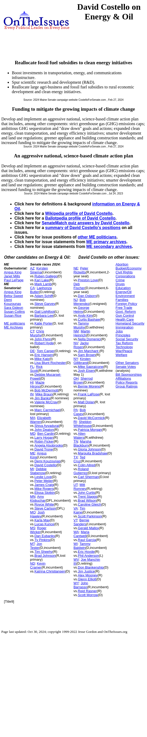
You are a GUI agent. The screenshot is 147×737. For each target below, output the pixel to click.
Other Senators (127, 363)
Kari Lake (41, 280)
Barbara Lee (43, 315)
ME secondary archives (109, 246)
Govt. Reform (126, 312)
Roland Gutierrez (81, 471)
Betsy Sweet (13, 296)
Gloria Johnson (89, 449)
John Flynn (42, 339)
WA (76, 532)
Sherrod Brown (83, 380)
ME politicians (14, 323)
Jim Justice (86, 571)
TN (76, 441)
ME (32, 453)
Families (122, 300)
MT (32, 544)
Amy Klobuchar (38, 498)
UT (76, 485)
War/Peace (124, 351)
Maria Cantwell (81, 534)
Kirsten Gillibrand (82, 361)
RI (75, 422)
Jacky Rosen (81, 345)
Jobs (119, 331)
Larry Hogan (43, 437)
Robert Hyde (44, 343)
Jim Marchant (88, 351)
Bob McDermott (46, 390)
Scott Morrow (88, 595)
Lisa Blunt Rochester (50, 363)
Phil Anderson (88, 556)
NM (76, 331)
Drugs (120, 284)
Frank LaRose (88, 394)
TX (76, 457)
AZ (32, 268)
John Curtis (86, 493)
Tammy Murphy (81, 325)
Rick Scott (36, 369)
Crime (120, 280)
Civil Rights (124, 272)
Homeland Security (130, 323)
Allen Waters (80, 435)
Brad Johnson (44, 556)
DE (32, 351)
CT (32, 331)
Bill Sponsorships (129, 375)
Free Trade (124, 308)
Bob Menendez (82, 302)
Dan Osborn (87, 296)
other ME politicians (97, 237)
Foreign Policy (126, 304)
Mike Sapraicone (90, 367)
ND (32, 563)
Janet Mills (12, 276)
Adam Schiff (43, 296)
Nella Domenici (89, 339)
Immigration (124, 327)
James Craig (44, 485)
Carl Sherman (88, 477)
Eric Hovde (86, 552)
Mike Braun (44, 394)
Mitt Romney (80, 487)
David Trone (43, 449)
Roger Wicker (38, 530)
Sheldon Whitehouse (83, 424)
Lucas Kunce (44, 524)
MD (32, 434)
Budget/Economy (128, 268)
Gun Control (125, 315)
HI (32, 382)
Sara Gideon (13, 308)
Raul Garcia (87, 540)
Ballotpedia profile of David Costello (80, 218)
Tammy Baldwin (82, 546)
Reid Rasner (87, 591)
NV (76, 343)
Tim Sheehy (43, 552)
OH (76, 378)
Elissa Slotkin (44, 493)
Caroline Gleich (89, 504)
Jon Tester (36, 546)
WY (76, 583)
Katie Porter (43, 323)
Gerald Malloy (88, 528)
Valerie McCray (45, 402)
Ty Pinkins (42, 540)
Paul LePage (13, 280)
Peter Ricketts (81, 270)
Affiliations (123, 378)
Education (123, 288)
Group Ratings (127, 386)
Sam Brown (87, 355)
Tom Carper (46, 351)
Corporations (125, 276)
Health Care (125, 319)
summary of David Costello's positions (82, 227)
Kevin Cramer (38, 565)
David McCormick (91, 418)
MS (32, 528)
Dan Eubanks (44, 536)
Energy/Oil (124, 292)
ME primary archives (106, 242)
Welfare (121, 355)
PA (76, 410)
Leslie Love (43, 477)
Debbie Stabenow (38, 471)
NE (76, 268)
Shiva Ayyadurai (46, 426)
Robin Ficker (44, 441)
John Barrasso (81, 585)
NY (76, 359)
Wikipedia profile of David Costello (78, 213)
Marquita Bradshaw (92, 453)
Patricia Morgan (90, 430)
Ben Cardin (45, 434)
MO (33, 512)
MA (32, 418)
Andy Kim (85, 315)
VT (75, 520)
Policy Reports (127, 382)
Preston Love (88, 280)
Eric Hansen (43, 355)
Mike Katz (41, 359)
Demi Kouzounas (12, 302)
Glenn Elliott (87, 579)
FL (32, 367)
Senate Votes (126, 367)
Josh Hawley (37, 514)
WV (76, 559)
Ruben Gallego (45, 276)
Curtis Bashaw (89, 319)
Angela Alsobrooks (48, 445)
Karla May (42, 520)
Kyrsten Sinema (39, 270)
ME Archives (13, 327)
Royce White (44, 504)
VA (76, 508)
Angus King (13, 272)
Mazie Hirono (37, 384)
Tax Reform (124, 343)
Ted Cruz (79, 459)
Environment (125, 296)
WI (76, 544)
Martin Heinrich (82, 333)
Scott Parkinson (90, 516)
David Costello (45, 465)
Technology (124, 347)
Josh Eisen (86, 371)
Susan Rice (12, 315)
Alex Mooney (88, 575)
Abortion (122, 264)
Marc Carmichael (47, 410)
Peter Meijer (43, 481)
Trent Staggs (87, 497)
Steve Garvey (44, 304)
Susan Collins (14, 312)
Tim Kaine (79, 510)
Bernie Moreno (89, 386)
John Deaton (44, 430)
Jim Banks (42, 398)
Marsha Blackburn (82, 443)
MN (32, 497)
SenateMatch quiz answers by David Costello (85, 223)
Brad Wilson (87, 500)
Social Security (127, 339)
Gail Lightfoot (44, 312)
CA (32, 288)
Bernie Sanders (81, 522)
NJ (76, 300)
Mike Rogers (44, 489)
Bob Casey (80, 412)
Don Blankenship (91, 567)
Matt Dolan (86, 402)
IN (32, 394)
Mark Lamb (42, 284)
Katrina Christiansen (49, 571)
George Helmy (81, 310)
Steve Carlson (45, 508)
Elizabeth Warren (40, 420)
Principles (123, 335)
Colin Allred (86, 465)
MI (32, 469)
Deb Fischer (79, 286)
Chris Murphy (37, 333)
